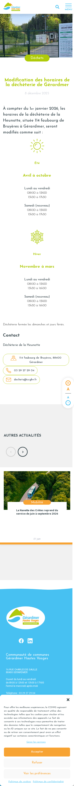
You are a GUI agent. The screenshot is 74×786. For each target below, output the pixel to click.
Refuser (37, 762)
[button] (68, 700)
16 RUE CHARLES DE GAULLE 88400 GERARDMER (21, 671)
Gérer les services (36, 742)
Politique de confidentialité (48, 781)
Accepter (37, 751)
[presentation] (11, 452)
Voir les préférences (37, 773)
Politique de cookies (19, 781)
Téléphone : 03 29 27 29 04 (20, 693)
